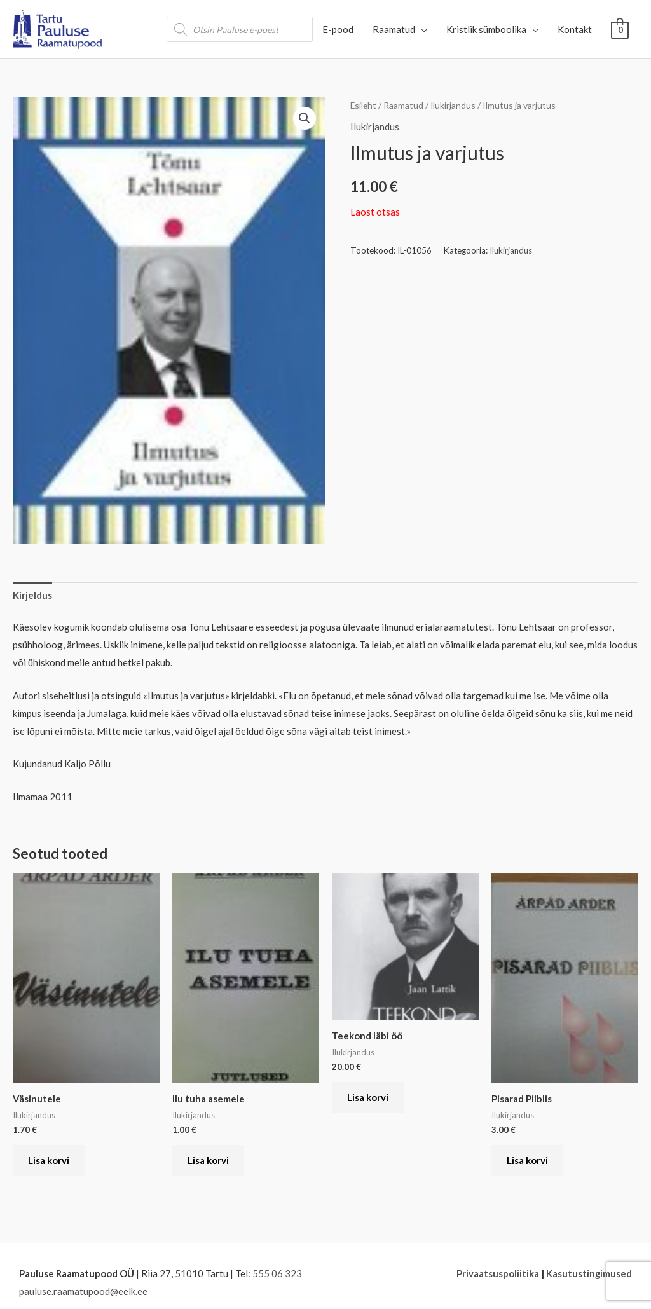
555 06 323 (277, 1275)
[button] (304, 118)
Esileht (363, 105)
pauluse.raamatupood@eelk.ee (83, 1293)
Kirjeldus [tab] (32, 595)
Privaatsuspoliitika (497, 1275)
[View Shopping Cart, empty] (620, 29)
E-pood (338, 29)
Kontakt (575, 29)
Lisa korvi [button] (49, 1161)
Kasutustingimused (588, 1275)
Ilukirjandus (454, 105)
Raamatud (394, 29)
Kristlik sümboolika (487, 29)
